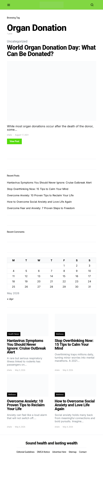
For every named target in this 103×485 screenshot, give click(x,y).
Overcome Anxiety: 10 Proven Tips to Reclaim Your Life (40, 195)
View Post (14, 141)
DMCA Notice (43, 452)
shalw (9, 135)
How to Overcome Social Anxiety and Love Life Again (39, 201)
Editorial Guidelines (25, 452)
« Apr (10, 299)
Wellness (60, 334)
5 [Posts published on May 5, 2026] (26, 270)
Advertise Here (59, 452)
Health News (13, 334)
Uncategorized (17, 41)
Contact (82, 452)
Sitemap (72, 452)
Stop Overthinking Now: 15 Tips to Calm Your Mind (37, 189)
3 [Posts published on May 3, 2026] (89, 265)
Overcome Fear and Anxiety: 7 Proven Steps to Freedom (41, 208)
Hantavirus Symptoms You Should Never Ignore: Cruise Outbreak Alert (49, 182)
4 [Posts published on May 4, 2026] (13, 270)
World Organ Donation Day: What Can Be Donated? (51, 51)
